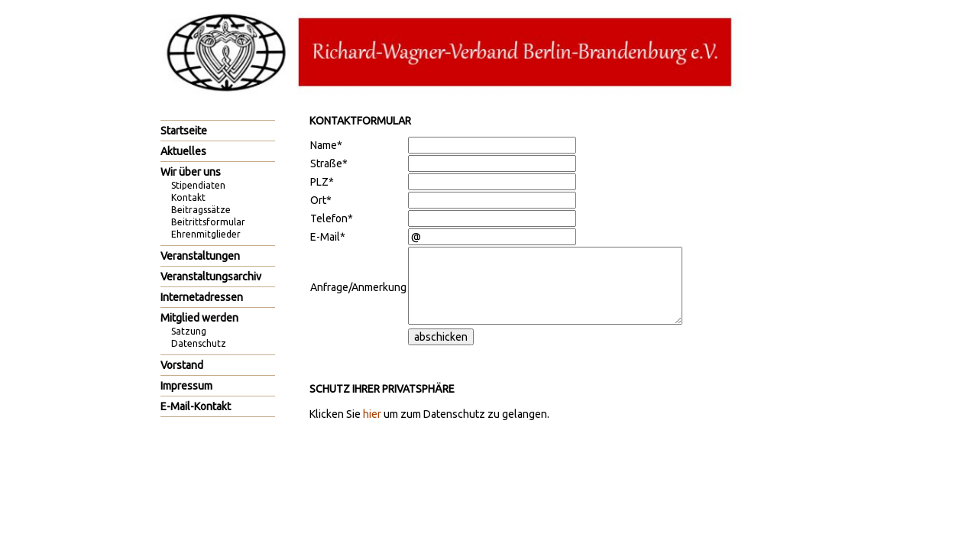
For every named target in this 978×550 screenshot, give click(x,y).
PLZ (322, 182)
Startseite (183, 131)
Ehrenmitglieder (206, 234)
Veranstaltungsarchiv (210, 276)
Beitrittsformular (208, 222)
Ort (321, 200)
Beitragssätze (201, 210)
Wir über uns (190, 172)
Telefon (331, 218)
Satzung (188, 331)
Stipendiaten (198, 185)
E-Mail (327, 237)
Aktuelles (183, 151)
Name (326, 145)
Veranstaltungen (200, 256)
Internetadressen (201, 297)
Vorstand (181, 365)
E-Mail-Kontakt (195, 406)
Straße (329, 163)
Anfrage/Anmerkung (358, 287)
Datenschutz (198, 343)
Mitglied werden (199, 318)
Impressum (186, 386)
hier (372, 414)
